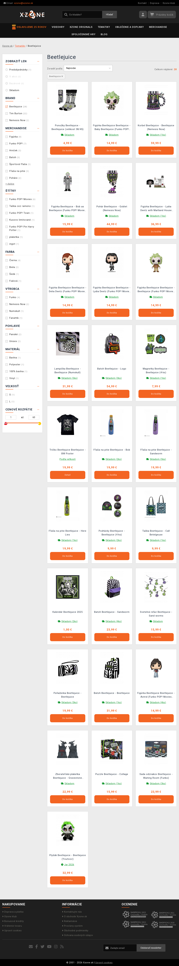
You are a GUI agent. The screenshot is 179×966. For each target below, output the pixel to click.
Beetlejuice (18, 106)
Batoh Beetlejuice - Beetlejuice (112, 693)
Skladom (14, 90)
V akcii (15, 76)
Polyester (16, 364)
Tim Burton (18, 113)
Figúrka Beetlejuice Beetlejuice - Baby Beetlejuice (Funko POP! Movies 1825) (112, 127)
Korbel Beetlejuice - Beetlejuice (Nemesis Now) (156, 127)
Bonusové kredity (13, 921)
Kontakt (142, 3)
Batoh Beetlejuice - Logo (111, 368)
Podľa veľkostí (68, 459)
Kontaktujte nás (72, 912)
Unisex (15, 341)
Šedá (14, 274)
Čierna (15, 260)
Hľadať (109, 14)
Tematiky (104, 27)
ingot (14, 243)
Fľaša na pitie (19, 171)
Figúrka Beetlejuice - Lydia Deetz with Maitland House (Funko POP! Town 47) (156, 208)
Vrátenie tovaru (12, 926)
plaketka (16, 237)
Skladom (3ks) (114, 378)
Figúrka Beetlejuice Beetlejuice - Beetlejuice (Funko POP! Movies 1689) (156, 290)
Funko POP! (18, 143)
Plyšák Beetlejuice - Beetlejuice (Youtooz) (67, 857)
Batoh (14, 157)
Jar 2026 (69, 864)
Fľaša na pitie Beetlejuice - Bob (112, 449)
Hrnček (15, 150)
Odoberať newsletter (150, 947)
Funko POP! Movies (22, 199)
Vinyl (14, 378)
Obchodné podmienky (75, 930)
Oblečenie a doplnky (129, 27)
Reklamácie (69, 921)
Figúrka (15, 136)
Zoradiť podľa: (55, 68)
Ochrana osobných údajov (77, 935)
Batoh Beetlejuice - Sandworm (112, 612)
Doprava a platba (13, 912)
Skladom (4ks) (114, 621)
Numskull (16, 311)
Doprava (154, 3)
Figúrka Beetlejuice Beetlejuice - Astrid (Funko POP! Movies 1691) (156, 695)
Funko (14, 297)
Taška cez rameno (22, 206)
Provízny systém (72, 926)
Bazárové (16, 83)
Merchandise (158, 27)
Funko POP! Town (21, 213)
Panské (15, 334)
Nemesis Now (19, 120)
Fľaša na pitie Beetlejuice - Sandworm (156, 451)
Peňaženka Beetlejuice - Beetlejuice (68, 695)
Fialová (15, 281)
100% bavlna (18, 371)
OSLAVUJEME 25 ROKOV (29, 27)
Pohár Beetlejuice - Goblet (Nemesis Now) (112, 208)
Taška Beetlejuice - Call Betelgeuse (156, 532)
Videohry (58, 27)
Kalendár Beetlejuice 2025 (68, 612)
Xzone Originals (81, 27)
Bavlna (15, 357)
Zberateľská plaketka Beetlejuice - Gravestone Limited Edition (67, 776)
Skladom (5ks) (69, 378)
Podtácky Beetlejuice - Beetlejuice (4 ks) (112, 532)
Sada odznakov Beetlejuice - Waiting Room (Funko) (156, 776)
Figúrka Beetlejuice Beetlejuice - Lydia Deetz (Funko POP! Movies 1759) (112, 290)
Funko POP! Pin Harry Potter (21, 228)
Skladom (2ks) (114, 459)
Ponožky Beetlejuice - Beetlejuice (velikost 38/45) (68, 127)
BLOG (104, 34)
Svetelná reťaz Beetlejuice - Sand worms (156, 614)
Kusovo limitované (22, 219)
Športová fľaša (20, 164)
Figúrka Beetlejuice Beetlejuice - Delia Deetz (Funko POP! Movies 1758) (67, 290)
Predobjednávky (20, 69)
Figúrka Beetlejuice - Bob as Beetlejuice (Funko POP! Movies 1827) (67, 208)
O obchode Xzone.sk (74, 916)
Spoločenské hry (83, 34)
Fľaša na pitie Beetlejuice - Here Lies (67, 532)
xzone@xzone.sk (18, 3)
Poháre (15, 178)
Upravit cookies (12, 930)
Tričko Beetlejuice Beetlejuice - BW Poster (68, 451)
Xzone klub (169, 3)
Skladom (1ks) (158, 135)
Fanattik (15, 318)
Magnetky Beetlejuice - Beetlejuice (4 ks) (156, 370)
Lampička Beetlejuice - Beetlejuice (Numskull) (67, 370)
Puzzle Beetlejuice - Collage (111, 774)
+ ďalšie (9, 184)
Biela (14, 267)
